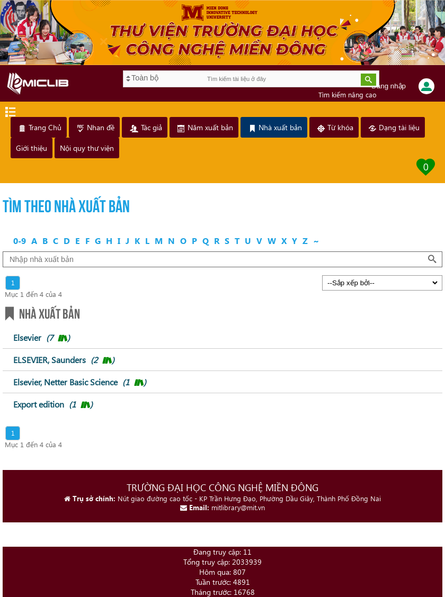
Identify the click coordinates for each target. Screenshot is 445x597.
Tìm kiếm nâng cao (347, 94)
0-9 (19, 240)
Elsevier (41, 337)
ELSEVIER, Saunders (63, 359)
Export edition (53, 404)
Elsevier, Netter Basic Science (79, 381)
